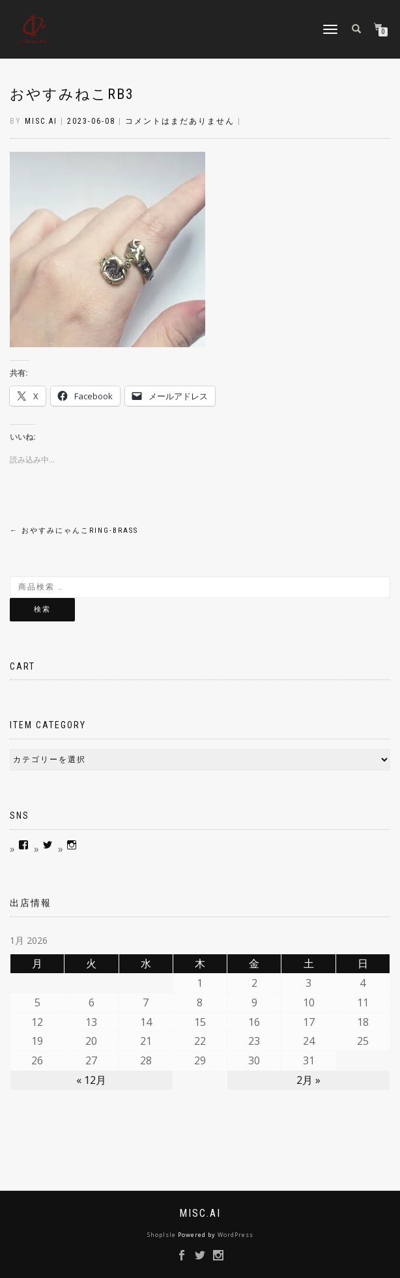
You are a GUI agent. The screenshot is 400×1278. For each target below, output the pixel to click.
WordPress (235, 1234)
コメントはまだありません (180, 121)
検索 (42, 609)
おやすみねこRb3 (72, 94)
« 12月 (91, 1080)
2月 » (308, 1080)
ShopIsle (162, 1234)
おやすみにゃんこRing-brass (74, 530)
